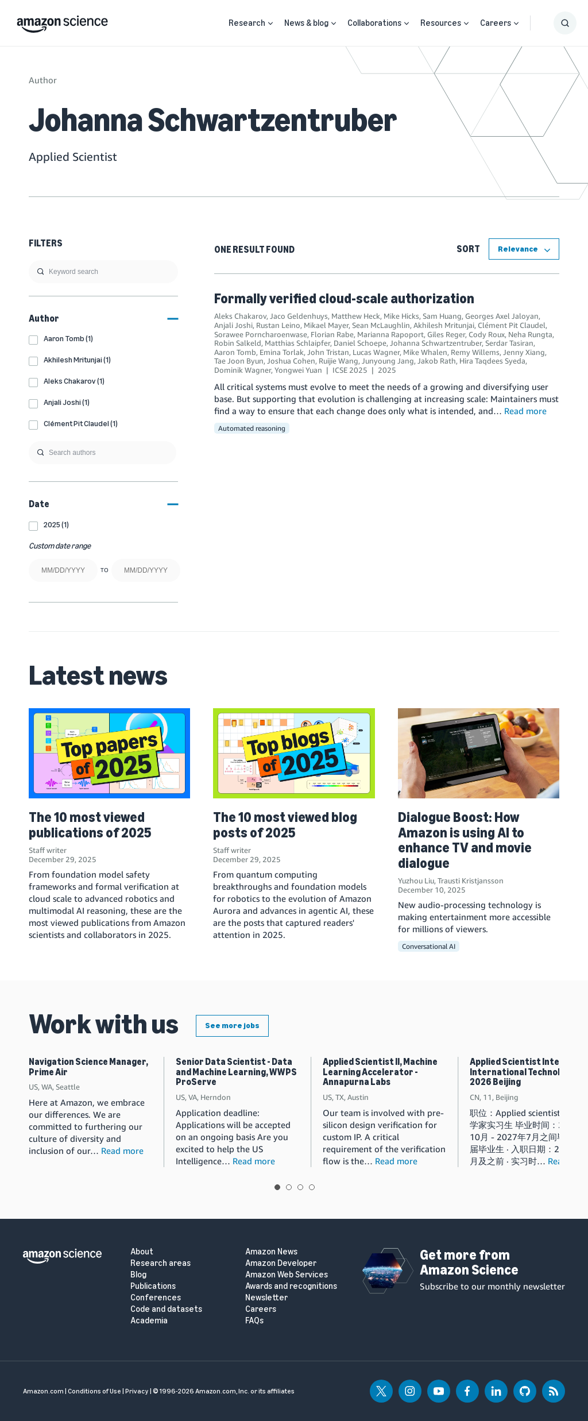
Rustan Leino (278, 325)
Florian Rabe (332, 334)
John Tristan (328, 352)
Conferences (155, 1297)
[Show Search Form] (565, 22)
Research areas (160, 1263)
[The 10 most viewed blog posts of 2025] (293, 753)
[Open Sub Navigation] (270, 23)
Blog (138, 1275)
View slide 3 (300, 1187)
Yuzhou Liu (416, 880)
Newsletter (266, 1297)
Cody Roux (487, 334)
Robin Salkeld (237, 342)
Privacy (137, 1391)
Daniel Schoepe (360, 342)
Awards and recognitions (291, 1286)
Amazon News (271, 1252)
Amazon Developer (280, 1263)
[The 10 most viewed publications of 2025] (109, 753)
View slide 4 (312, 1187)
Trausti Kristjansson (471, 880)
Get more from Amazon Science (469, 1262)
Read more (525, 411)
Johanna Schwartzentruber (436, 342)
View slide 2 (289, 1187)
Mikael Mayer (326, 325)
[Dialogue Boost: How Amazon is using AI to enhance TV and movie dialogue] (478, 753)
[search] (103, 271)
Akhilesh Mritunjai (443, 325)
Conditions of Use (94, 1391)
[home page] (62, 21)
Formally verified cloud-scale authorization (344, 298)
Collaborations (374, 23)
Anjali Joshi (233, 325)
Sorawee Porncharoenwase (260, 334)
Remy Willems (475, 352)
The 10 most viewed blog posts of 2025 (285, 824)
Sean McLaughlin (381, 325)
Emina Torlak (282, 352)
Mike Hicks (401, 316)
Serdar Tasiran (509, 342)
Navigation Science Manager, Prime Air (88, 1067)
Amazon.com (43, 1391)
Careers (495, 23)
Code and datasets (166, 1309)
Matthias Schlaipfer (297, 342)
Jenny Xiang (524, 352)
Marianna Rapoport (390, 334)
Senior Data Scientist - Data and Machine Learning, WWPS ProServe (236, 1071)
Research (247, 23)
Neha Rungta (530, 334)
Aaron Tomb (235, 352)
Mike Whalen (425, 352)
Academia (149, 1320)
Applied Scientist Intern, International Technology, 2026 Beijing (523, 1071)
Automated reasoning (251, 428)
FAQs (254, 1320)
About (141, 1252)
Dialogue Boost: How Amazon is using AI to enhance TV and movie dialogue (465, 840)
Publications (153, 1286)
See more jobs (232, 1025)
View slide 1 (277, 1187)
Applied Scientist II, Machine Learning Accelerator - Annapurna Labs (380, 1071)
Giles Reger (446, 334)
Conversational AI (428, 946)
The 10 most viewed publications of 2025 (90, 824)
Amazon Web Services (286, 1275)
